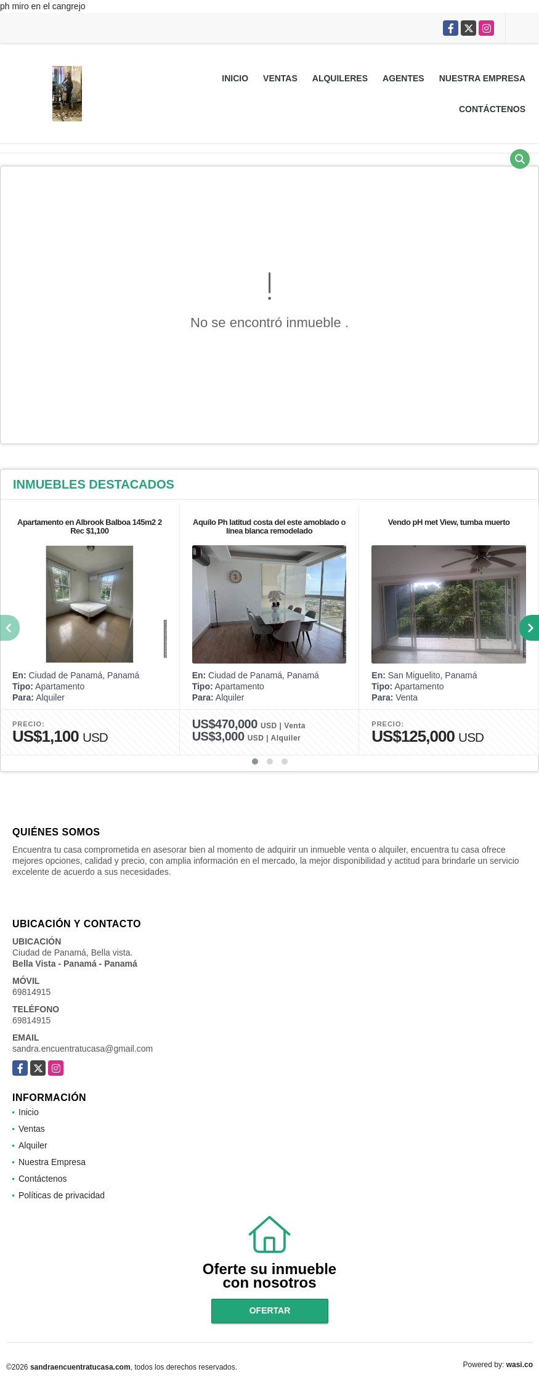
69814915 (31, 992)
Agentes (403, 78)
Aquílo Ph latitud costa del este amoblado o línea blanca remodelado (269, 526)
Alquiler (32, 1145)
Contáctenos (492, 109)
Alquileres (340, 78)
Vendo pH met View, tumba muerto (449, 522)
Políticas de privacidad (61, 1195)
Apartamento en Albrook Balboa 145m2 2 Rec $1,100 (89, 526)
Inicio (235, 78)
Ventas (280, 78)
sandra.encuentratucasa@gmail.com (82, 1049)
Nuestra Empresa (482, 78)
